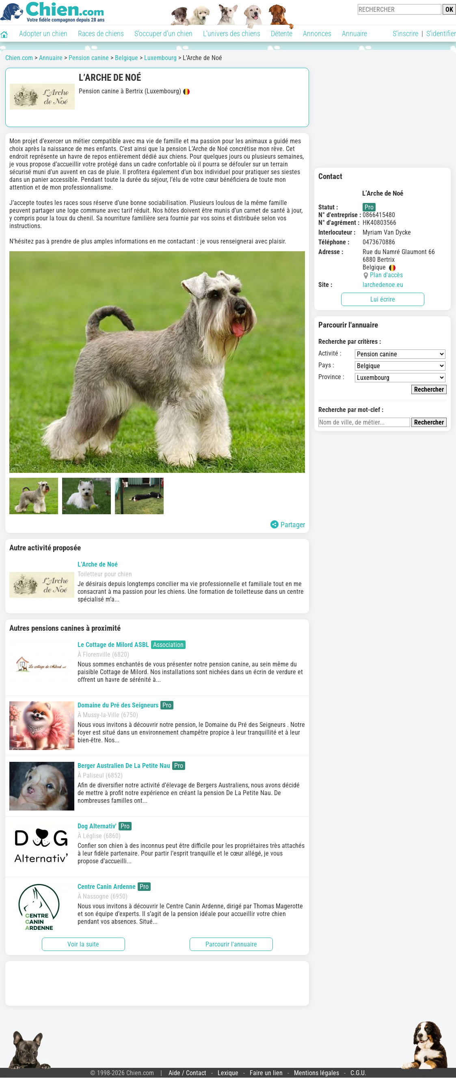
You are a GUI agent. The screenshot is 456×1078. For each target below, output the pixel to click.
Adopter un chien (43, 33)
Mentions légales (316, 1073)
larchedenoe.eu (383, 285)
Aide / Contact (187, 1073)
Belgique (126, 58)
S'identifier (441, 33)
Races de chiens (101, 33)
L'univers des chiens (231, 33)
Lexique (228, 1073)
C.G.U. (358, 1073)
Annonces (317, 33)
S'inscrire (405, 33)
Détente (281, 33)
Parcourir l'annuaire (231, 944)
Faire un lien (266, 1073)
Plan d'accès (386, 275)
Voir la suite (83, 944)
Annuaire (354, 33)
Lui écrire (382, 299)
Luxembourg (160, 58)
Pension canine (89, 58)
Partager (287, 524)
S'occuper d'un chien (163, 33)
